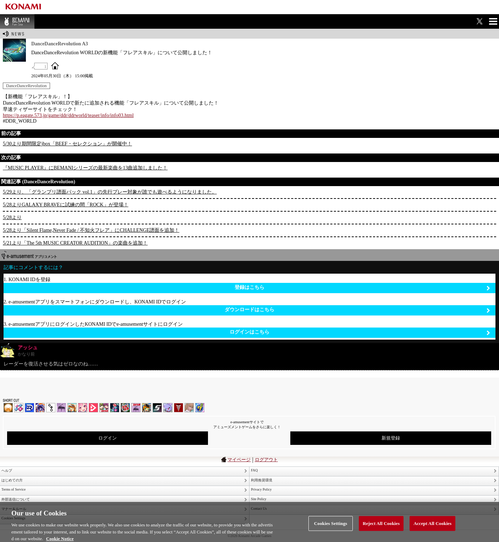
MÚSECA (178, 407)
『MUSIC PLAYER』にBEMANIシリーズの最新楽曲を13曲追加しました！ (85, 168)
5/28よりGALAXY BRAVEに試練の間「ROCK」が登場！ (65, 204)
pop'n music (72, 407)
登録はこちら (362, 288)
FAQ (254, 470)
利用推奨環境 (261, 480)
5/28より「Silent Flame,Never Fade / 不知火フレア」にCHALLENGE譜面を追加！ (91, 230)
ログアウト (266, 459)
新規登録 (391, 438)
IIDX (8, 407)
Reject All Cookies (381, 526)
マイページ (239, 459)
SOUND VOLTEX (82, 407)
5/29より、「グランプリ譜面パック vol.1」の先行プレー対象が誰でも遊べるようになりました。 (110, 192)
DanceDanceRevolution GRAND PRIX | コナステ (114, 407)
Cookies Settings (330, 526)
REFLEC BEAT (167, 407)
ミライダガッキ (199, 407)
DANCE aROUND (93, 407)
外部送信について (15, 499)
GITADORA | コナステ (125, 407)
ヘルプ (6, 471)
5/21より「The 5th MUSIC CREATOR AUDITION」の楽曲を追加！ (75, 243)
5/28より (12, 217)
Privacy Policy (261, 489)
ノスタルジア (61, 407)
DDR (18, 407)
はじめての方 (12, 480)
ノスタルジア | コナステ (136, 407)
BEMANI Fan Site (17, 21)
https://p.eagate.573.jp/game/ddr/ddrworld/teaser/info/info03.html (68, 115)
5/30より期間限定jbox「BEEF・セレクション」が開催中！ (67, 143)
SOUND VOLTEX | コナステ (157, 407)
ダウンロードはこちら (357, 310)
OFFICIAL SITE (55, 65)
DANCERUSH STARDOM (29, 407)
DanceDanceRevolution (26, 85)
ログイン (107, 438)
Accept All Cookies (432, 526)
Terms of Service (13, 489)
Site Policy (259, 499)
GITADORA (40, 407)
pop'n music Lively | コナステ (146, 407)
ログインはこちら (360, 332)
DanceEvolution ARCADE (189, 407)
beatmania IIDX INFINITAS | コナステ (104, 407)
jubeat (50, 407)
